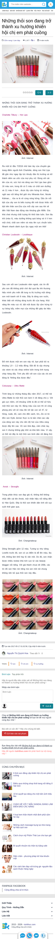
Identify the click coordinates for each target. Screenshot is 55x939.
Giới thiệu (7, 903)
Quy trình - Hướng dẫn (13, 907)
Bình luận (6, 674)
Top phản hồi (18, 674)
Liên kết (6, 916)
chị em (24, 664)
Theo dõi (36, 653)
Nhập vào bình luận (10, 687)
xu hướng (38, 664)
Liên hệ (5, 911)
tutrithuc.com (30, 924)
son (13, 664)
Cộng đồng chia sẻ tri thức (16, 890)
